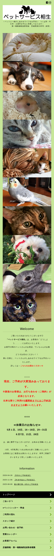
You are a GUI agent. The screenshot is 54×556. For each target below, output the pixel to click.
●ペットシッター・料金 (13, 508)
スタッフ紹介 (9, 521)
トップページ (9, 494)
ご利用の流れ (9, 514)
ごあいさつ (8, 501)
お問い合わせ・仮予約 (13, 527)
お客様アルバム (10, 541)
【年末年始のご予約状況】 (24, 480)
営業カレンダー (10, 534)
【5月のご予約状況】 (22, 475)
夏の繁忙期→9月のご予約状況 (26, 484)
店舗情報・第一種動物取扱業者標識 (19, 547)
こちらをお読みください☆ (31, 366)
